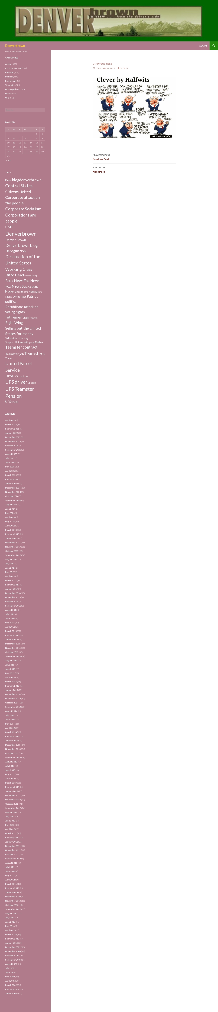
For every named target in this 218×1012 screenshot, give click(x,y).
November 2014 (13, 698)
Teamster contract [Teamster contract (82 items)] (21, 347)
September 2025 (13, 449)
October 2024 (11, 496)
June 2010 (10, 922)
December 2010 (13, 896)
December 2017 (13, 542)
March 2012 (11, 833)
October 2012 (11, 804)
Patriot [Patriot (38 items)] (32, 296)
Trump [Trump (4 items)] (8, 358)
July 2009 (9, 968)
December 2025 (13, 437)
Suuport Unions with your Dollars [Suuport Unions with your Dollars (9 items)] (24, 342)
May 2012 (10, 825)
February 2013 (12, 787)
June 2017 (10, 567)
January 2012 (11, 841)
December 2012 (13, 795)
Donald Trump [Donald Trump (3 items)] (30, 275)
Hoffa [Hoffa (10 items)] (32, 291)
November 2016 (13, 597)
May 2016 (10, 622)
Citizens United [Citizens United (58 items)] (18, 191)
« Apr (8, 160)
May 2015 (10, 673)
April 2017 (10, 576)
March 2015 (11, 681)
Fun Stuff (9, 72)
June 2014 (10, 719)
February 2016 (12, 635)
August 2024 (11, 504)
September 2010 (13, 909)
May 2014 (10, 723)
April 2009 (10, 981)
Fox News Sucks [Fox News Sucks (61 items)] (18, 286)
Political (9, 76)
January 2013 (11, 791)
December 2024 (13, 487)
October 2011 (11, 854)
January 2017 (11, 589)
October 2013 (11, 753)
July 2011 (9, 867)
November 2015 (13, 648)
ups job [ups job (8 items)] (32, 382)
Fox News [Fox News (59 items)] (32, 280)
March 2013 (11, 782)
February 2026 (12, 428)
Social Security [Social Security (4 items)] (21, 338)
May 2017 (10, 572)
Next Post (134, 169)
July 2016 (9, 614)
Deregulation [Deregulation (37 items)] (15, 251)
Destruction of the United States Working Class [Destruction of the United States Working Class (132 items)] (22, 263)
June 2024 (10, 508)
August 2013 (11, 761)
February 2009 (12, 989)
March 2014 (11, 732)
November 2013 (13, 749)
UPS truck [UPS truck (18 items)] (11, 402)
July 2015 (9, 664)
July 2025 (9, 458)
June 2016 (10, 618)
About (203, 45)
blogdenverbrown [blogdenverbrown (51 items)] (26, 180)
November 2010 (13, 900)
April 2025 (10, 471)
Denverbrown (15, 46)
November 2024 (13, 492)
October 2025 (11, 445)
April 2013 (10, 778)
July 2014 (9, 715)
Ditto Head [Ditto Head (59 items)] (14, 275)
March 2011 (11, 884)
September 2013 (13, 757)
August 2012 (11, 812)
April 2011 (10, 879)
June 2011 (10, 871)
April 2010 (10, 930)
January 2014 (11, 740)
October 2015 (11, 652)
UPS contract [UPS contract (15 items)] (21, 376)
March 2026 (11, 424)
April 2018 (10, 525)
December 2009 (13, 947)
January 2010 (11, 943)
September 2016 (13, 605)
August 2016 (11, 610)
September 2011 (13, 858)
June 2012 (10, 820)
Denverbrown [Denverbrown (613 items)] (21, 234)
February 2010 (12, 938)
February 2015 (12, 686)
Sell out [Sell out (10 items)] (9, 338)
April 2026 (10, 420)
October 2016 (11, 601)
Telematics (10, 85)
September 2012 (13, 808)
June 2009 (10, 972)
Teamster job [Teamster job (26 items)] (14, 354)
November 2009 (13, 951)
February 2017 (12, 584)
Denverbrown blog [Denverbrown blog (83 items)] (21, 245)
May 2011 (10, 875)
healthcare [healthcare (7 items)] (22, 291)
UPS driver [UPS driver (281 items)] (16, 382)
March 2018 (11, 530)
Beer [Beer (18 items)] (8, 180)
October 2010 (11, 905)
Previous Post (134, 157)
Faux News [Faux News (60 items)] (14, 280)
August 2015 (11, 660)
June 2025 (10, 462)
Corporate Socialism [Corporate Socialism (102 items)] (23, 208)
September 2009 (13, 959)
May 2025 (10, 466)
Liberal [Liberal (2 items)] (39, 292)
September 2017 (13, 555)
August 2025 (11, 454)
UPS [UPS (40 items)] (8, 376)
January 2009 (11, 993)
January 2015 (11, 690)
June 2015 (10, 669)
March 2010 (11, 934)
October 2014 (11, 702)
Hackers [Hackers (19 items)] (10, 291)
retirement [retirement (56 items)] (14, 317)
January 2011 (11, 892)
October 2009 (11, 955)
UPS (7, 97)
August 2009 (11, 964)
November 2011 (13, 850)
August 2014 (11, 711)
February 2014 (12, 736)
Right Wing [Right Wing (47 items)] (14, 322)
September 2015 (13, 656)
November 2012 (13, 799)
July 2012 (9, 816)
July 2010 (9, 917)
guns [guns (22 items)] (35, 286)
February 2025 (12, 479)
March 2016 (11, 631)
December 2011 (13, 846)
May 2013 (10, 774)
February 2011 (12, 888)
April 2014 (10, 728)
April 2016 (10, 626)
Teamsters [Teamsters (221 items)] (34, 353)
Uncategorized (102, 64)
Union (8, 93)
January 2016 (11, 639)
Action (8, 64)
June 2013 (10, 770)
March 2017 (11, 580)
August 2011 (11, 863)
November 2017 (13, 546)
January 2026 (11, 433)
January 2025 (11, 483)
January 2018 (11, 538)
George (124, 68)
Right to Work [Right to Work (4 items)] (30, 317)
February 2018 (12, 534)
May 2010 (10, 926)
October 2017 (11, 551)
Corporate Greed (13, 68)
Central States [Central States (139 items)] (18, 185)
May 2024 (10, 513)
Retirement (10, 81)
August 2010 (11, 913)
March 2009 (11, 985)
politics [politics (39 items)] (10, 301)
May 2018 (10, 521)
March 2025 (11, 475)
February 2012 (12, 837)
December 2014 (13, 694)
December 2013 (13, 745)
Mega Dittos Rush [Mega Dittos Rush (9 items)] (16, 296)
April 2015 (10, 677)
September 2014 (13, 707)
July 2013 (9, 766)
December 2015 (13, 643)
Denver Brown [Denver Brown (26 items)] (15, 240)
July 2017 (9, 563)
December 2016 (13, 593)
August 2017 (11, 559)
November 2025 (13, 441)
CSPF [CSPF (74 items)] (9, 226)
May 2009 (10, 976)
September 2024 (13, 500)
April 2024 (10, 517)
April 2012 (10, 829)
